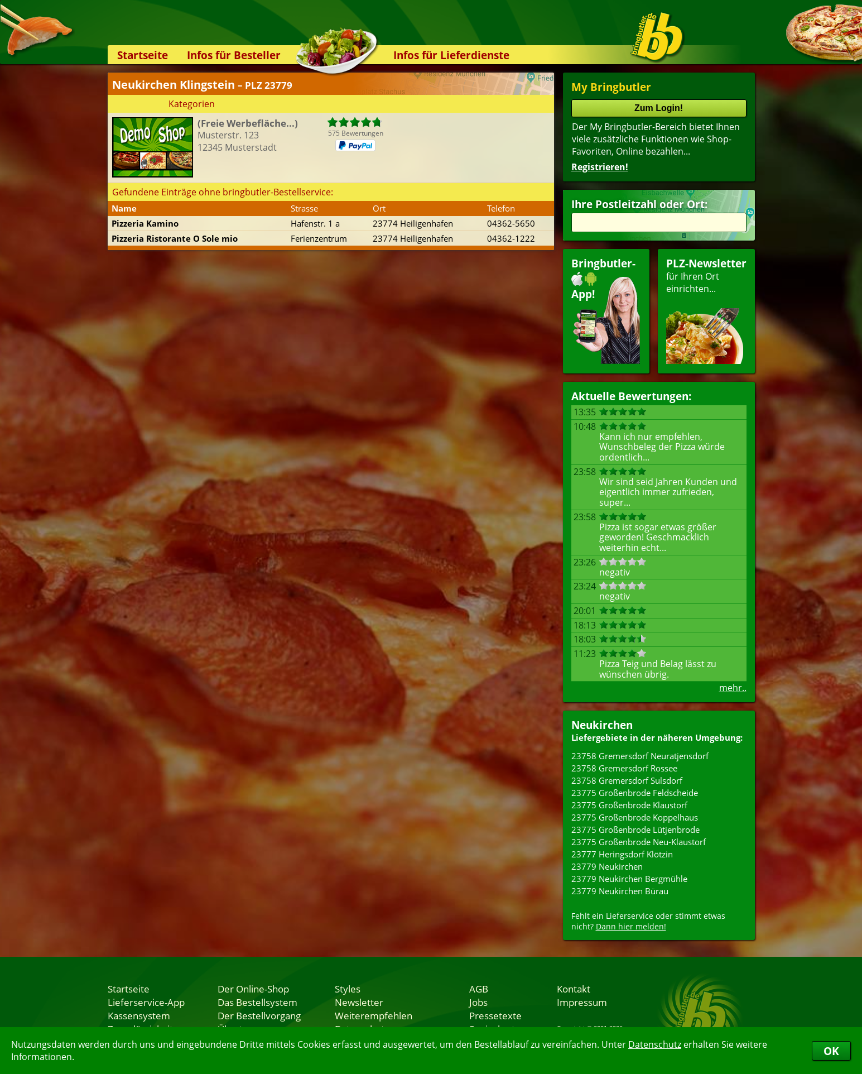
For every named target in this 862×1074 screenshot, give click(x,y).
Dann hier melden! (631, 926)
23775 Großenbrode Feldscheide (634, 792)
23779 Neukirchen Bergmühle (629, 878)
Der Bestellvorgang (259, 1015)
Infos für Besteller (234, 55)
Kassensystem (139, 1015)
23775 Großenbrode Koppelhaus (634, 817)
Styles (347, 988)
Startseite (142, 55)
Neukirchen (602, 725)
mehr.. (733, 688)
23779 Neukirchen (607, 866)
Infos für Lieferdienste (451, 55)
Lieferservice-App (146, 1002)
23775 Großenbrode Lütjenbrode (635, 829)
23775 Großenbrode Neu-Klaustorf (638, 841)
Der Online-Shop (253, 988)
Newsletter (359, 1002)
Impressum (582, 1002)
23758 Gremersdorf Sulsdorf (626, 780)
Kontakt (573, 988)
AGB (478, 988)
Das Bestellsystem (257, 1002)
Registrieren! (599, 167)
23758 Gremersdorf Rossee (624, 768)
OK (831, 1051)
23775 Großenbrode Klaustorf (629, 805)
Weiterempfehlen (373, 1015)
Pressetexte (495, 1015)
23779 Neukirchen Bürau (619, 890)
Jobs (478, 1002)
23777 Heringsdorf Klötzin (622, 854)
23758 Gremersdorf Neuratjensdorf (640, 755)
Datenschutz (654, 1044)
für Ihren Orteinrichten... (706, 310)
